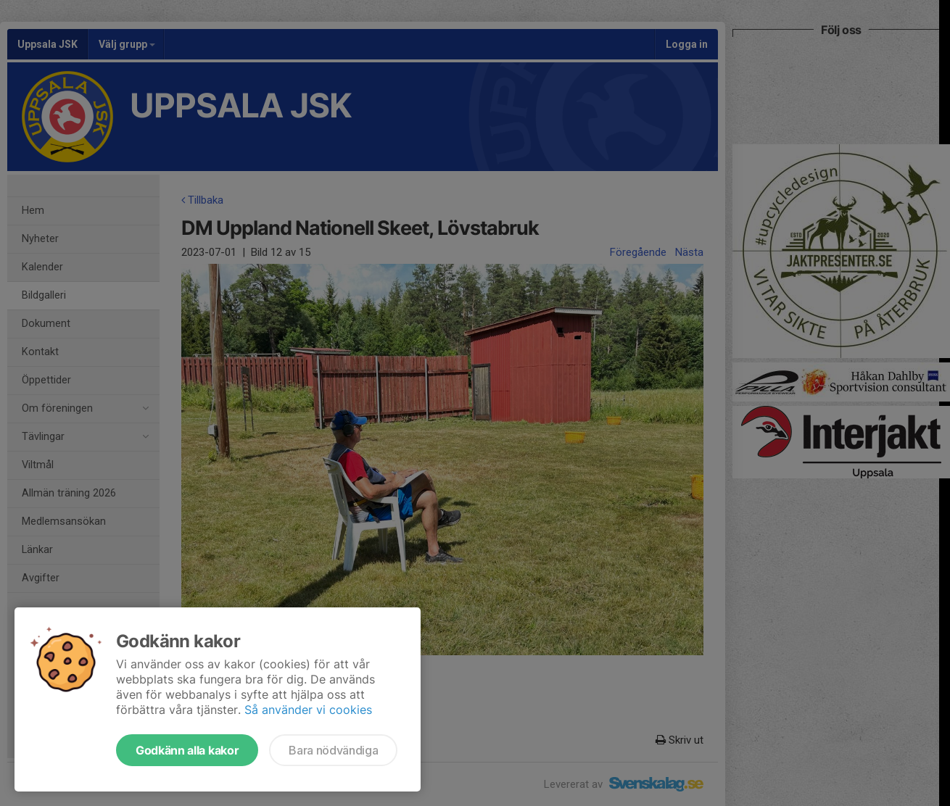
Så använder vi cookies (308, 709)
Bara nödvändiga (333, 750)
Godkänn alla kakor (187, 750)
